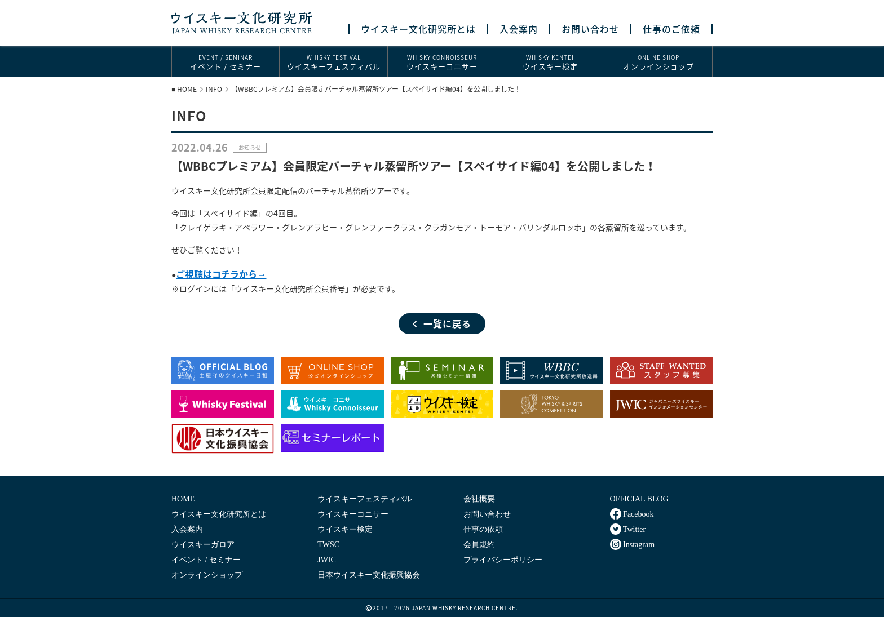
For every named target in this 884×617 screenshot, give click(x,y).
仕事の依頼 (483, 529)
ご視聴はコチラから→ (221, 274)
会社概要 (479, 499)
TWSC (328, 544)
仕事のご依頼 (671, 29)
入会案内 (519, 29)
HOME (187, 89)
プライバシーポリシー (502, 560)
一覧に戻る (442, 323)
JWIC (326, 560)
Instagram (632, 544)
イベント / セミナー (225, 62)
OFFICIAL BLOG (639, 499)
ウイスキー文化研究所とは (418, 29)
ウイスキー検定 (550, 62)
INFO (214, 89)
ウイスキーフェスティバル (333, 62)
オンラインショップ (658, 62)
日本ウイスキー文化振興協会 (368, 575)
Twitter (628, 529)
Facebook (632, 514)
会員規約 (479, 544)
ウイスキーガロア (203, 544)
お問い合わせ (590, 29)
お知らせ (249, 147)
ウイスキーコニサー (442, 62)
